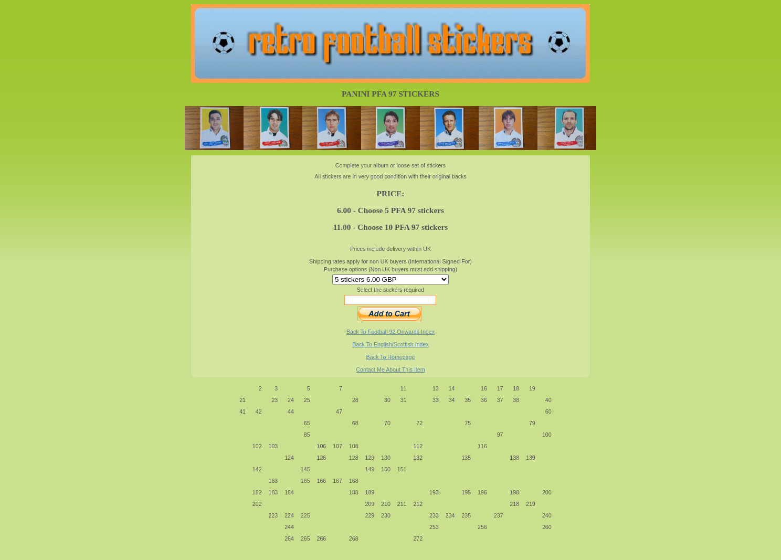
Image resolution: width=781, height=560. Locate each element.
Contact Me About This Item (390, 369)
